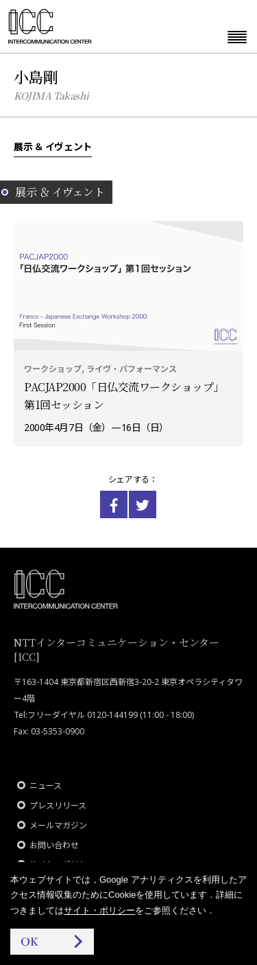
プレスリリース (57, 805)
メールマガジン (58, 825)
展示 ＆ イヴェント (53, 146)
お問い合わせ (54, 845)
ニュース (45, 785)
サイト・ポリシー (99, 910)
